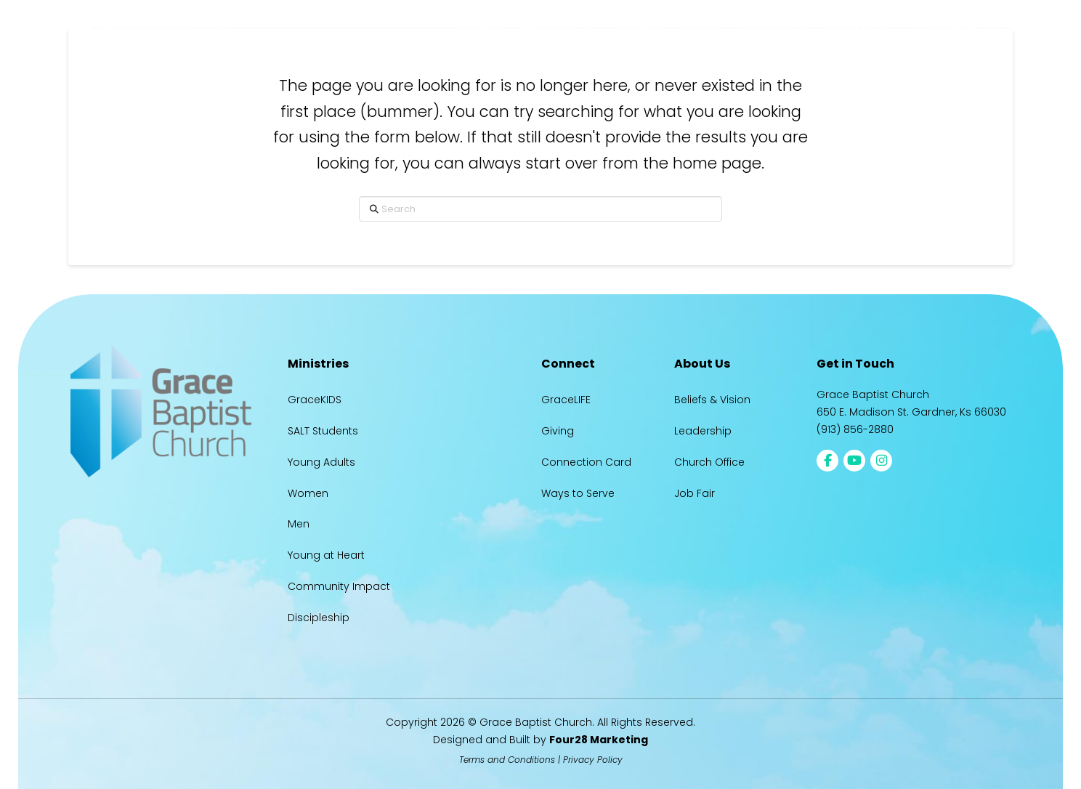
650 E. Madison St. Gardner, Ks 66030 (911, 412)
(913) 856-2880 (855, 429)
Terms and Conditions (507, 759)
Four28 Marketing (598, 739)
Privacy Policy (593, 759)
